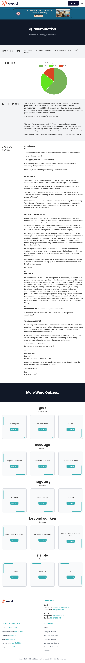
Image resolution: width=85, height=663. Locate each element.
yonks (4, 639)
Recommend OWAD (51, 635)
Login (73, 3)
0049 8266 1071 (58, 616)
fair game (5, 635)
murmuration (6, 643)
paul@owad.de (58, 610)
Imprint (47, 651)
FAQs (46, 628)
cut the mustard (8, 632)
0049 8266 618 (55, 618)
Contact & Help (50, 639)
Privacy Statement (51, 647)
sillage (4, 647)
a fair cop (5, 628)
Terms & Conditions (51, 643)
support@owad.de (62, 607)
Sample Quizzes (50, 632)
